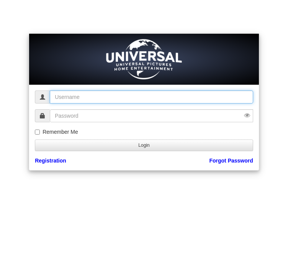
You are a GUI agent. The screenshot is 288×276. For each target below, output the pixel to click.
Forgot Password (231, 161)
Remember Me (56, 132)
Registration (50, 161)
